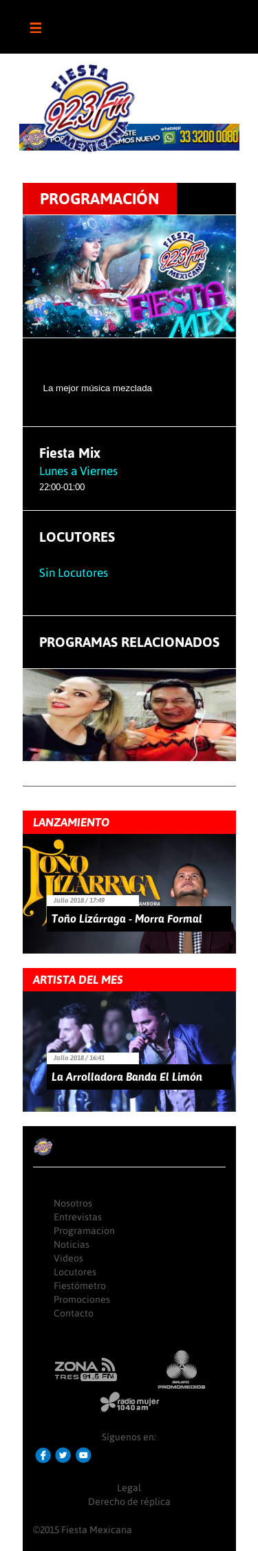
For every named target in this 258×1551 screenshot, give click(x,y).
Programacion (84, 1230)
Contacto (74, 1313)
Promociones (82, 1299)
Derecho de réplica (129, 1501)
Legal (129, 1487)
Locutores (75, 1271)
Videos (68, 1258)
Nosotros (73, 1203)
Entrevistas (78, 1216)
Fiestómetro (80, 1285)
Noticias (71, 1244)
